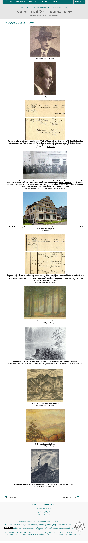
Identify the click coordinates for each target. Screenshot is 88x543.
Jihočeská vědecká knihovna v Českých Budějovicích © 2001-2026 (38, 521)
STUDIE (32, 1)
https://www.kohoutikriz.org (73, 534)
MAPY (56, 1)
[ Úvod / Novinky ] (41, 509)
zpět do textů (11, 497)
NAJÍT (67, 1)
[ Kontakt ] (46, 515)
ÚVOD (8, 1)
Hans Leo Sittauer (50, 280)
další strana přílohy (70, 497)
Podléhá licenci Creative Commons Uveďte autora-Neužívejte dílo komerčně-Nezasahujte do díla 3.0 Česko (38, 528)
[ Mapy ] (47, 512)
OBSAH (44, 1)
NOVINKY (20, 1)
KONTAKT (79, 1)
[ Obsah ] (41, 512)
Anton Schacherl (29, 184)
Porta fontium (51, 147)
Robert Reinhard (65, 183)
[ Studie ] (49, 509)
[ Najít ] (40, 515)
